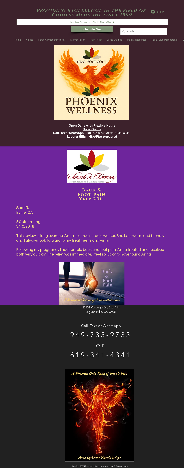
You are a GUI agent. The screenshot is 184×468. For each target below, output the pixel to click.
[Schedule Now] (92, 29)
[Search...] (143, 31)
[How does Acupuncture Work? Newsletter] (92, 22)
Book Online (92, 129)
